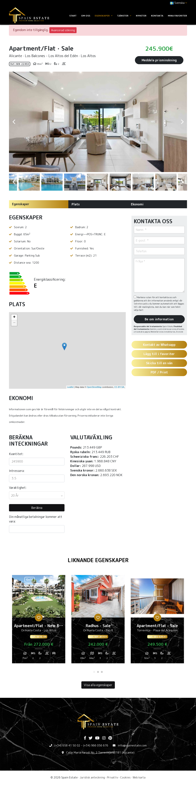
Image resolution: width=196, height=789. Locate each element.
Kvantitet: (16, 454)
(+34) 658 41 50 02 (67, 745)
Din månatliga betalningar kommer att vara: (35, 519)
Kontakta (157, 15)
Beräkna (36, 508)
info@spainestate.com (132, 745)
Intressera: (17, 471)
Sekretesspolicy (141, 303)
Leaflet (70, 387)
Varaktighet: (18, 488)
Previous (14, 122)
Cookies (125, 777)
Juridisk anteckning (92, 777)
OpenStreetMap (94, 387)
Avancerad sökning (63, 30)
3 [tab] (102, 672)
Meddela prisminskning (159, 60)
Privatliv (112, 777)
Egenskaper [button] (104, 15)
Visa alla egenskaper (98, 685)
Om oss (85, 15)
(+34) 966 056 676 (95, 745)
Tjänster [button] (124, 15)
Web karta (139, 777)
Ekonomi (137, 204)
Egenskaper (20, 204)
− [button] (14, 323)
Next (182, 122)
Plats (76, 204)
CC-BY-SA (119, 387)
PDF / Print (159, 372)
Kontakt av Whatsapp (159, 345)
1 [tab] (94, 672)
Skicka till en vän (159, 363)
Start (73, 15)
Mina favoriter (177, 15)
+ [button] (14, 317)
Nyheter (141, 15)
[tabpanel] (38, 620)
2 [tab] (98, 672)
